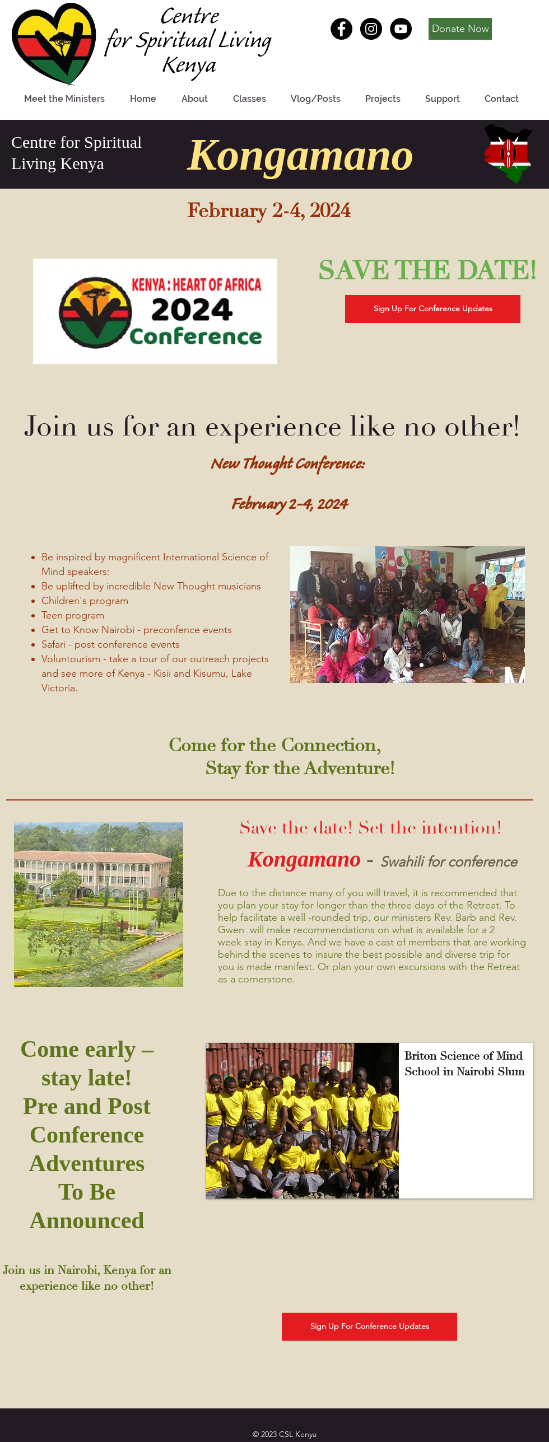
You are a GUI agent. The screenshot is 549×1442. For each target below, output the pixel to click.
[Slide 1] (395, 665)
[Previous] (306, 614)
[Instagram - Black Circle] (371, 29)
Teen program (72, 615)
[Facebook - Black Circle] (341, 29)
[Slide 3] (422, 665)
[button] (369, 1120)
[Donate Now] (460, 29)
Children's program (86, 600)
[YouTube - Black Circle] (401, 29)
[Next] (509, 614)
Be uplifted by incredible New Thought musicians (151, 586)
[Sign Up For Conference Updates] (432, 309)
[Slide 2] (409, 665)
